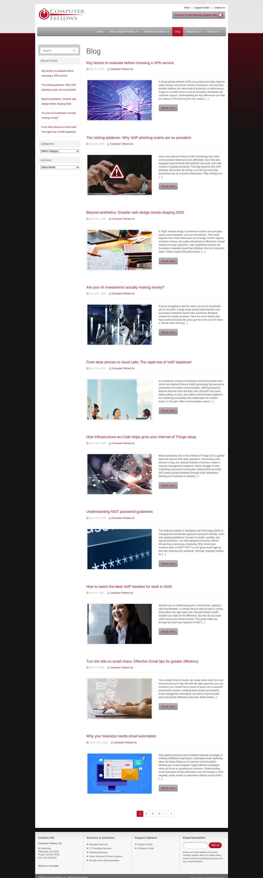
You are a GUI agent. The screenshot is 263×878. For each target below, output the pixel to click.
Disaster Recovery (99, 852)
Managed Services (99, 844)
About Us (213, 31)
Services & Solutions (156, 31)
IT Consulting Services (101, 848)
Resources (193, 31)
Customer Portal (146, 848)
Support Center (202, 7)
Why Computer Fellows (123, 31)
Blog (177, 31)
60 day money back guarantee (104, 860)
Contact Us (219, 7)
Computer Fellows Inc (121, 69)
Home (187, 7)
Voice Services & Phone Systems (106, 856)
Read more (168, 107)
